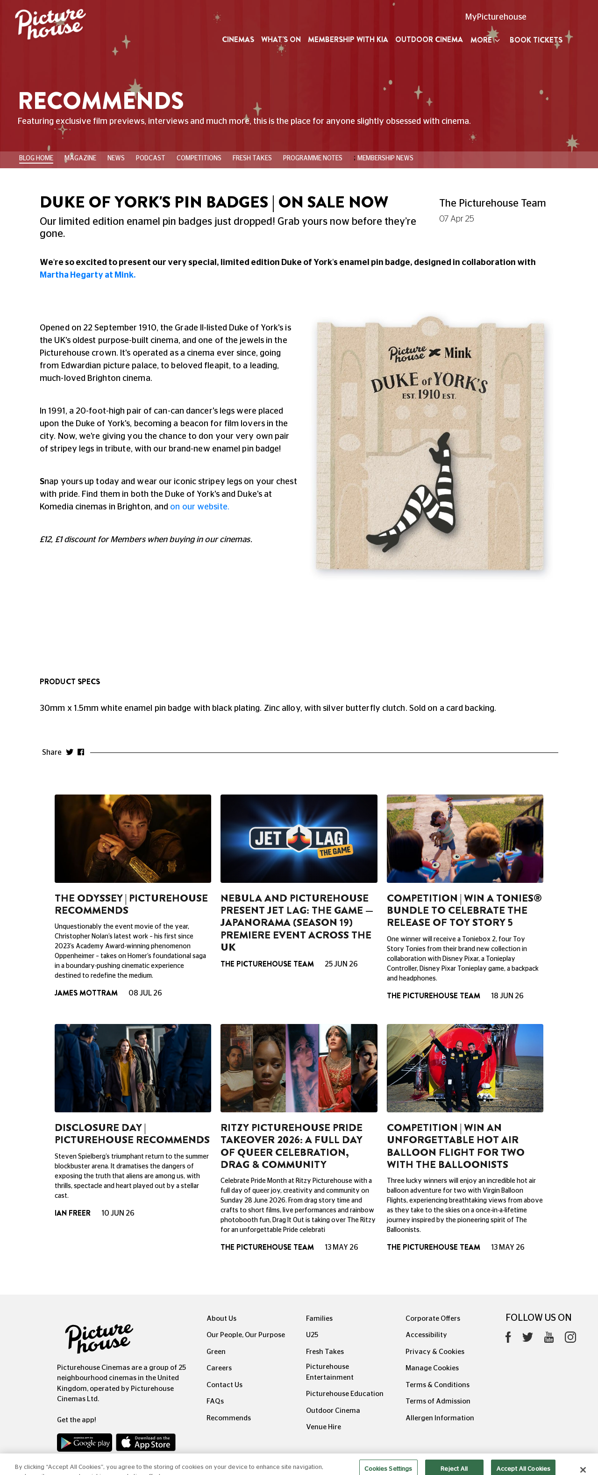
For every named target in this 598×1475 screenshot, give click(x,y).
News (116, 158)
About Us (221, 1318)
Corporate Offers (433, 1318)
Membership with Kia (348, 39)
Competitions (199, 158)
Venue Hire (323, 1427)
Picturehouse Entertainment (330, 1372)
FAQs (215, 1401)
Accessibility (426, 1335)
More (485, 40)
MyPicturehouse (496, 17)
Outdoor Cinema (429, 39)
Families (319, 1318)
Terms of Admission (438, 1401)
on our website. (199, 507)
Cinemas (238, 39)
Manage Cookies (432, 1368)
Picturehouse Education (345, 1393)
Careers (219, 1368)
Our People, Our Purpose (245, 1335)
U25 (312, 1335)
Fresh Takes (252, 158)
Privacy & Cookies (435, 1351)
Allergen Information (440, 1418)
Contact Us (224, 1385)
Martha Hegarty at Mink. (88, 275)
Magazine (80, 158)
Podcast (150, 158)
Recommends (228, 1418)
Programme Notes (312, 158)
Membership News (385, 158)
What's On (281, 39)
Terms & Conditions (438, 1385)
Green (216, 1351)
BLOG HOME (36, 158)
